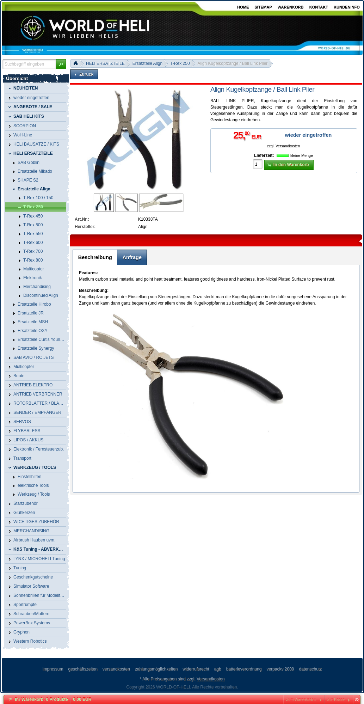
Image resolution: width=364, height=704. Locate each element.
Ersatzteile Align (147, 63)
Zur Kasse (336, 699)
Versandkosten (288, 146)
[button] (61, 64)
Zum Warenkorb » (301, 699)
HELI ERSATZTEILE (105, 63)
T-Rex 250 (180, 63)
